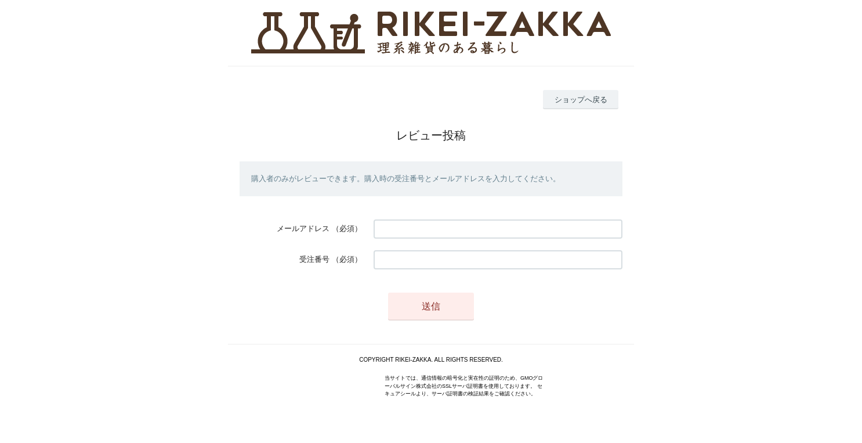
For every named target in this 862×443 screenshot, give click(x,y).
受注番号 (314, 259)
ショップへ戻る (581, 99)
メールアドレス (303, 228)
